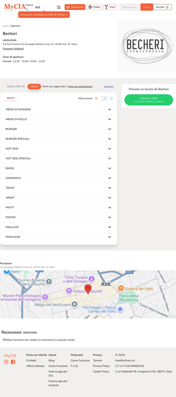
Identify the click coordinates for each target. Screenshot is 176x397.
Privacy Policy (101, 366)
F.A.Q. (74, 366)
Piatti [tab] (10, 98)
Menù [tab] (34, 86)
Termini (97, 360)
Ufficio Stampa (35, 366)
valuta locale (9, 39)
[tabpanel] (58, 168)
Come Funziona (58, 366)
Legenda (108, 86)
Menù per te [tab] (16, 86)
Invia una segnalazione (80, 86)
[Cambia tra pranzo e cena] (104, 98)
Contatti (31, 360)
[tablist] (22, 86)
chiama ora (148, 100)
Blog (51, 360)
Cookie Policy (101, 371)
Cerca (146, 7)
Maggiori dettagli (13, 49)
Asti (37, 7)
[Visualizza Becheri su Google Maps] (88, 294)
